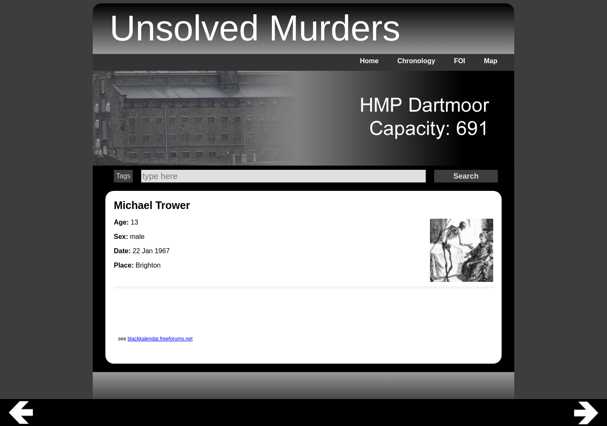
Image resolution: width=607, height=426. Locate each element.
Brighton (148, 265)
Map (490, 60)
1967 (162, 251)
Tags (123, 176)
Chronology (416, 60)
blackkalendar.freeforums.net (160, 339)
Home (369, 60)
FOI (459, 60)
